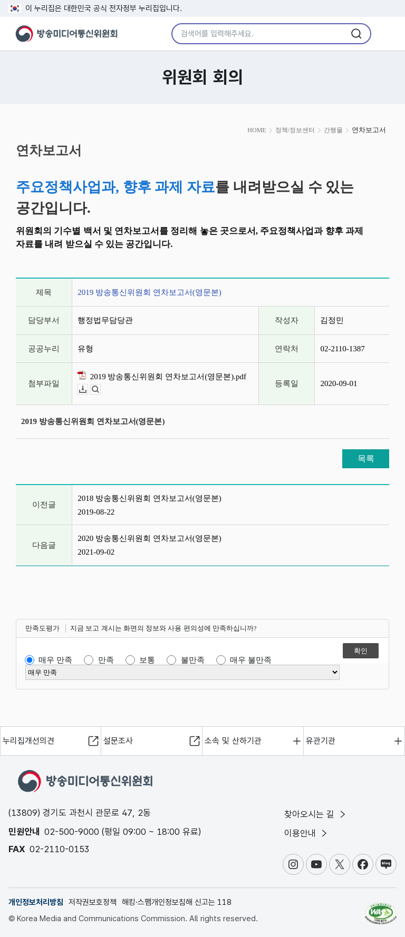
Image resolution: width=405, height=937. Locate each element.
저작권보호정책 (93, 902)
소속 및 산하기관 (233, 741)
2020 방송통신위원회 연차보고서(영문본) (149, 538)
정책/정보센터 (295, 130)
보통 (147, 660)
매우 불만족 (251, 660)
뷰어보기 (100, 389)
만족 (106, 660)
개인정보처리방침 (35, 902)
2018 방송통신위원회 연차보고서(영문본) (149, 498)
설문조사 (118, 741)
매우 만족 (55, 660)
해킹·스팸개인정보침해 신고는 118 (177, 902)
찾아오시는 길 (316, 814)
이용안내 (306, 833)
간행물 (333, 130)
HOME (256, 130)
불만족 (193, 660)
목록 (366, 458)
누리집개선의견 (28, 741)
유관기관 (320, 741)
